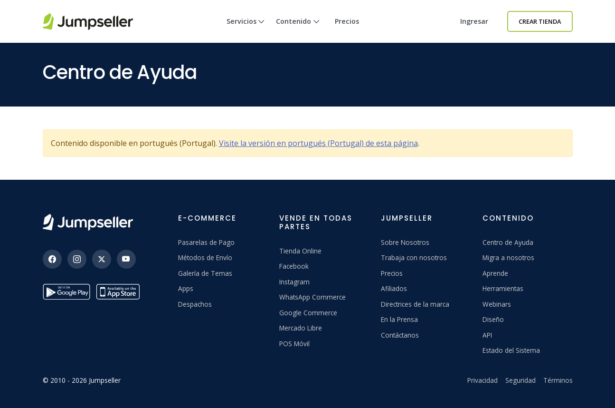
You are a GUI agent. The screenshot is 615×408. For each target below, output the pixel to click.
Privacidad (482, 380)
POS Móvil (294, 343)
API (487, 335)
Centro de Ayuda (508, 242)
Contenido (298, 30)
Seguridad (520, 380)
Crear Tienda (540, 21)
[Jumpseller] (88, 222)
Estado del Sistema (511, 350)
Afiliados (394, 288)
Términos (558, 380)
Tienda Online (300, 250)
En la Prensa (399, 319)
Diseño (493, 319)
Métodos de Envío (205, 257)
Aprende (495, 273)
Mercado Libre (300, 327)
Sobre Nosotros (405, 242)
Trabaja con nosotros (414, 257)
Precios (347, 21)
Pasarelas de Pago (206, 242)
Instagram (294, 281)
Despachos (195, 304)
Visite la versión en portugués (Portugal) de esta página (318, 143)
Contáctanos (400, 335)
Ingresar (474, 21)
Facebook (294, 266)
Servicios (246, 30)
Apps (185, 288)
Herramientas (503, 288)
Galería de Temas (205, 273)
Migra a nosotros (508, 257)
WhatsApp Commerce (312, 296)
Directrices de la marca (415, 304)
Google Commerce (308, 312)
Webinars (497, 304)
